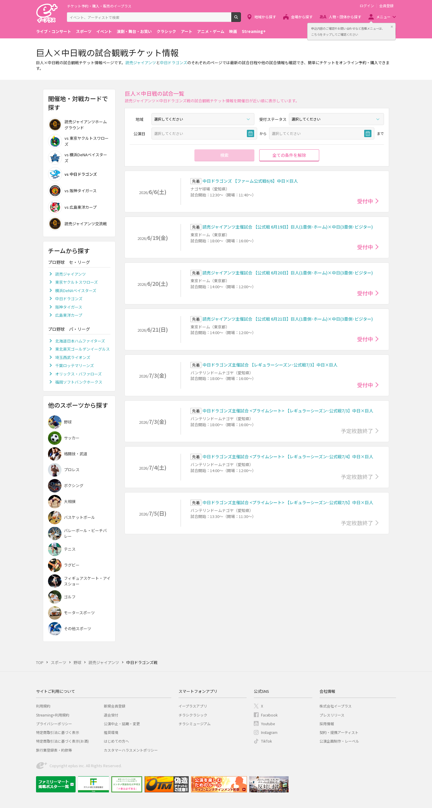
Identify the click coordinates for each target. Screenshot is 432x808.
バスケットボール (79, 517)
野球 (68, 422)
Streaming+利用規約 (52, 714)
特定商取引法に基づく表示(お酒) (62, 741)
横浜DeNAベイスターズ (75, 290)
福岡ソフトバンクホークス (78, 382)
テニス (70, 549)
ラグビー (72, 565)
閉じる (391, 26)
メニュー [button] (383, 16)
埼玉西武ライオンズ (72, 357)
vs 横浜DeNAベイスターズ (77, 158)
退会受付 (111, 714)
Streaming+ (254, 31)
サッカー (72, 438)
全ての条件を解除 (289, 155)
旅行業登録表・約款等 (54, 750)
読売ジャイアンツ (140, 62)
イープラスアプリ (192, 705)
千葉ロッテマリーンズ (74, 365)
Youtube (268, 723)
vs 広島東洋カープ (72, 207)
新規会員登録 (114, 705)
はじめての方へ (116, 741)
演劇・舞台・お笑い (134, 31)
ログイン (367, 6)
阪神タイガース (68, 307)
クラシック (166, 31)
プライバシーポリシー (54, 723)
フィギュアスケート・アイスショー (87, 581)
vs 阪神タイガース (72, 191)
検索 (224, 155)
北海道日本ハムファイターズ (80, 341)
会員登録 (386, 6)
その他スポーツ (77, 628)
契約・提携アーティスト (339, 732)
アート (186, 31)
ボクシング (73, 485)
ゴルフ (70, 597)
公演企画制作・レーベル (339, 741)
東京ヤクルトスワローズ (76, 282)
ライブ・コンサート (53, 31)
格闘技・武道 (75, 453)
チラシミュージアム (194, 723)
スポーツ (84, 31)
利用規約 (43, 705)
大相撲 (70, 501)
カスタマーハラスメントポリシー (131, 750)
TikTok (266, 741)
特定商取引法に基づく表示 (57, 732)
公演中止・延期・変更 (122, 723)
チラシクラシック (192, 714)
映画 (233, 31)
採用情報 (327, 723)
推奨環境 (111, 732)
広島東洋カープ (68, 315)
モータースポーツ (79, 612)
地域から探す (265, 16)
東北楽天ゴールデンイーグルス (82, 349)
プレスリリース (332, 714)
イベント (104, 31)
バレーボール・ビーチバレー (85, 533)
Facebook (269, 714)
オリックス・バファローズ (78, 374)
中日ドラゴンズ (173, 62)
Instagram (269, 732)
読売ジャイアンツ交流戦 (77, 224)
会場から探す (302, 16)
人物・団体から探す (345, 16)
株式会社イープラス (336, 705)
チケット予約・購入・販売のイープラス (99, 5)
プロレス (72, 469)
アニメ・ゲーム (210, 31)
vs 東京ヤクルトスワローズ (78, 141)
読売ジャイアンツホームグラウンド (77, 125)
